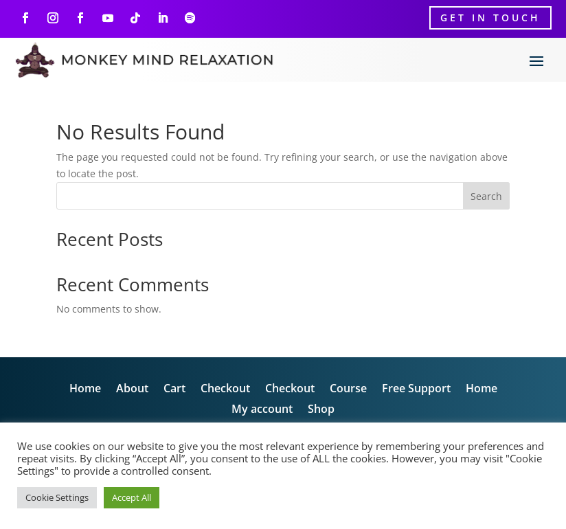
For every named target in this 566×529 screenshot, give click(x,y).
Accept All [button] (131, 497)
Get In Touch (490, 17)
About (132, 389)
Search (486, 196)
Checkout (225, 389)
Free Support (416, 389)
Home (85, 389)
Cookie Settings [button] (57, 497)
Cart (174, 389)
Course (348, 389)
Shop (321, 410)
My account (262, 410)
